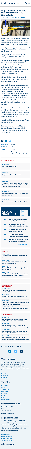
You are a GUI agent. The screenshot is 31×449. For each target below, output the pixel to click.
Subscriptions (5, 389)
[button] (29, 3)
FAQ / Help (4, 391)
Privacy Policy (5, 434)
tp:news (3, 374)
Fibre (12, 152)
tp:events (4, 378)
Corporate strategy (19, 152)
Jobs (2, 397)
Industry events (5, 399)
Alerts (3, 387)
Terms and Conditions (7, 440)
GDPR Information (6, 436)
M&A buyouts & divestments (19, 154)
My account (4, 385)
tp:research (4, 376)
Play (12, 147)
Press (3, 395)
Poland (13, 149)
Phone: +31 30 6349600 (7, 413)
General (8, 17)
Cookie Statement (6, 438)
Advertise (4, 393)
